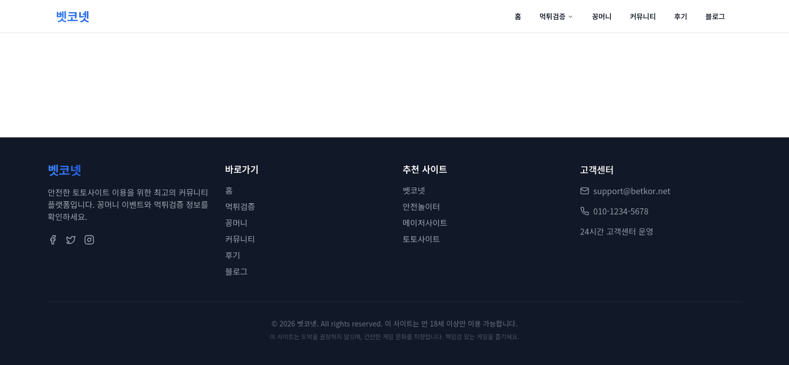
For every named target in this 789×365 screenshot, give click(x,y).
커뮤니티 (643, 16)
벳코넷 (414, 191)
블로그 (715, 16)
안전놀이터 (421, 207)
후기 (681, 16)
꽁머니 (602, 16)
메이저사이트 (425, 223)
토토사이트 (421, 239)
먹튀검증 (557, 16)
